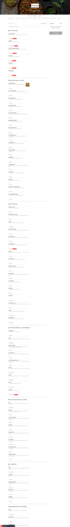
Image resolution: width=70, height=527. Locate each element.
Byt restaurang (11, 23)
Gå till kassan (55, 33)
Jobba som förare (43, 525)
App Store (31, 506)
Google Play (40, 506)
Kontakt (30, 15)
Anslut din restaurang (12, 1)
